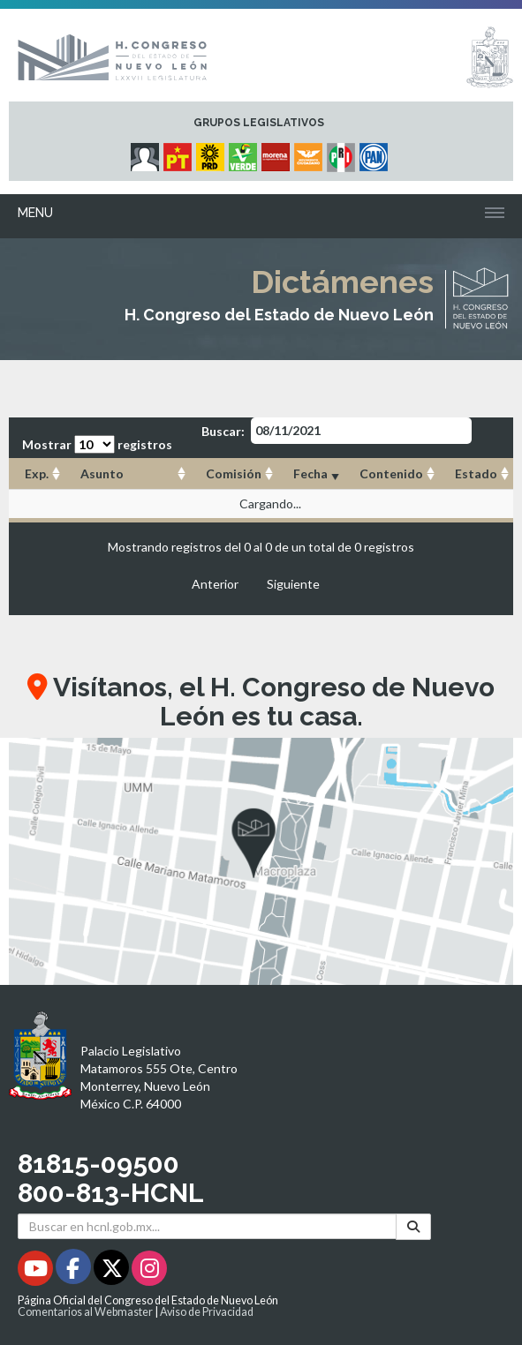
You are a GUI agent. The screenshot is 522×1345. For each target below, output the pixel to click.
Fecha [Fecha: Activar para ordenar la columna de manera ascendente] (310, 473)
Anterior (215, 583)
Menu (35, 213)
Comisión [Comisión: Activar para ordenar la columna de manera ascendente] (233, 473)
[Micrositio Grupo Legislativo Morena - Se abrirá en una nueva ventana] (277, 153)
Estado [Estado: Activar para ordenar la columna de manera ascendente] (476, 473)
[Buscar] (413, 1226)
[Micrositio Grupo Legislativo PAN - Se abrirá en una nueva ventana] (375, 153)
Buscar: (336, 430)
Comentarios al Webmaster (85, 1312)
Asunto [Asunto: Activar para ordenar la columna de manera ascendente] (102, 473)
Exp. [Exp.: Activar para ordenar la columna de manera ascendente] (37, 473)
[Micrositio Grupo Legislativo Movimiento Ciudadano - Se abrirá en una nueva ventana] (310, 153)
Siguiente (293, 583)
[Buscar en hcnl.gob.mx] (207, 1226)
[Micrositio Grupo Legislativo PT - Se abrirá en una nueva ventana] (179, 153)
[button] (261, 861)
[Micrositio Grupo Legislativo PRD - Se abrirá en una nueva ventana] (212, 153)
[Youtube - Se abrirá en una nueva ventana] (37, 1271)
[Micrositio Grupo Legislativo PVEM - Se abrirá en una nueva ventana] (245, 153)
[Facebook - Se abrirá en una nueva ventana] (75, 1271)
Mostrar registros (97, 444)
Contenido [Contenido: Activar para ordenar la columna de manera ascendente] (391, 473)
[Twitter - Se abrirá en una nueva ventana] (113, 1271)
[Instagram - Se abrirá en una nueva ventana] (149, 1271)
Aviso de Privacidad (206, 1312)
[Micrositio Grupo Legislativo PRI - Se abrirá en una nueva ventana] (343, 153)
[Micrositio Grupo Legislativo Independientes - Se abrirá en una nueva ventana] (147, 153)
